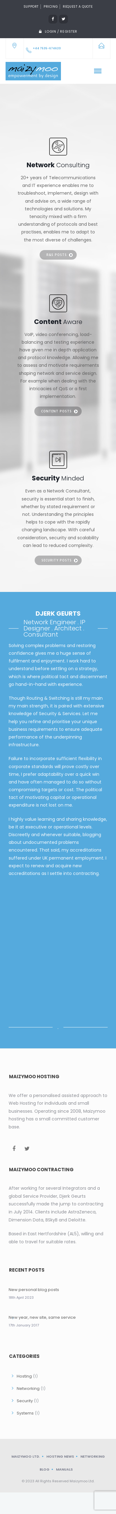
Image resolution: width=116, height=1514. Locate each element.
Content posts (56, 411)
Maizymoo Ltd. (25, 1456)
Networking (28, 1388)
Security (25, 1401)
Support (31, 6)
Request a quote (77, 6)
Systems (25, 1413)
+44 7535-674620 (47, 48)
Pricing (51, 6)
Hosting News (60, 1456)
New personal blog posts (34, 1290)
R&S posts (56, 255)
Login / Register (61, 31)
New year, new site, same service (42, 1317)
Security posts (56, 560)
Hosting (24, 1376)
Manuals (64, 1469)
